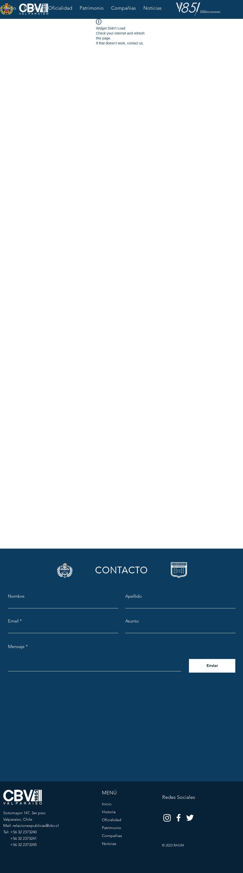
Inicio (107, 804)
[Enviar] (212, 666)
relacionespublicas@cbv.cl (36, 825)
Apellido (133, 596)
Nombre (16, 596)
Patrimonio (111, 827)
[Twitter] (190, 818)
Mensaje (16, 646)
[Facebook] (178, 818)
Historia (109, 812)
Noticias (109, 843)
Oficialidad (111, 819)
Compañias (112, 835)
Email (13, 621)
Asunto (132, 621)
